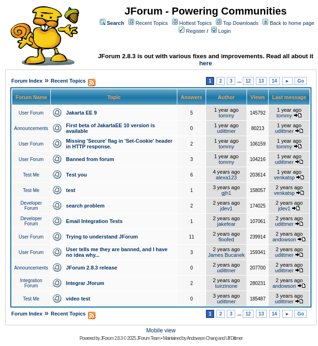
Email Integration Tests (94, 221)
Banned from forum (90, 159)
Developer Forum (31, 205)
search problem (85, 205)
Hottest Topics (195, 23)
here (205, 63)
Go (300, 81)
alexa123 (226, 177)
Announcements (31, 128)
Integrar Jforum (85, 283)
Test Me (31, 174)
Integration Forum (31, 283)
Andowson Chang (202, 338)
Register (196, 31)
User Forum (31, 112)
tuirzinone (226, 286)
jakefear (226, 224)
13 (261, 81)
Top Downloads (240, 23)
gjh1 (226, 193)
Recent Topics (151, 23)
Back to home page (292, 23)
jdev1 (226, 208)
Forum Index (26, 81)
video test (78, 298)
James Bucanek (226, 255)
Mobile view (161, 330)
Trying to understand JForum (102, 236)
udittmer (226, 131)
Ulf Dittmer (233, 338)
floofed (226, 239)
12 (248, 81)
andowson (284, 239)
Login (224, 31)
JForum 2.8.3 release (91, 267)
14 (274, 81)
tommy (226, 115)
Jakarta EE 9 (81, 112)
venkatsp (284, 177)
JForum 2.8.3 (112, 338)
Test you (76, 174)
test (70, 190)
